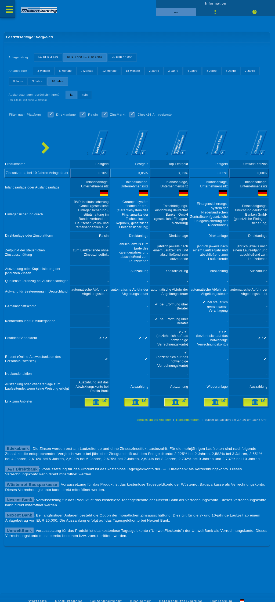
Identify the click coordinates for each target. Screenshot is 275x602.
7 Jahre (252, 72)
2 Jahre (155, 72)
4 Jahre (194, 72)
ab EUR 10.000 (123, 59)
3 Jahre (175, 72)
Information (215, 4)
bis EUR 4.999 (48, 59)
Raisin (94, 117)
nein (86, 96)
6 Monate (66, 72)
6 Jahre (233, 72)
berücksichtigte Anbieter (152, 428)
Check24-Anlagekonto (156, 117)
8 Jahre (18, 83)
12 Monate (110, 72)
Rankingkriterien (187, 428)
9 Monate (87, 72)
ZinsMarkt (118, 117)
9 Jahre (37, 83)
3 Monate (44, 72)
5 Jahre (213, 72)
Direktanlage (67, 117)
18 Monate (134, 72)
